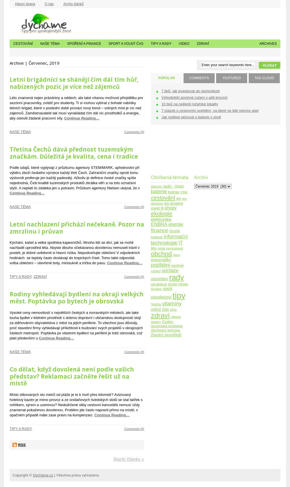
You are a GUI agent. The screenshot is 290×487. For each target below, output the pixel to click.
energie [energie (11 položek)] (176, 224)
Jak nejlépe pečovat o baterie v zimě (191, 117)
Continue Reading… (81, 118)
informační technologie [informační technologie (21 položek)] (169, 240)
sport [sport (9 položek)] (167, 288)
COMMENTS (199, 78)
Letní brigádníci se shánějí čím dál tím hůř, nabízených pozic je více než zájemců (74, 83)
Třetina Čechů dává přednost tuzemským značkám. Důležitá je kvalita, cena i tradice (74, 152)
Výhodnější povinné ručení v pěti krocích (194, 97)
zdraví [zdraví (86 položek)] (160, 315)
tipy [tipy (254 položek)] (178, 295)
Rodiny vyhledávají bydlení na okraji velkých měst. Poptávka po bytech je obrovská (77, 297)
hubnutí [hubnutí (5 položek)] (157, 237)
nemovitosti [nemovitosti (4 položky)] (174, 248)
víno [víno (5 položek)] (173, 310)
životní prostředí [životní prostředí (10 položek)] (166, 334)
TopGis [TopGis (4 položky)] (156, 304)
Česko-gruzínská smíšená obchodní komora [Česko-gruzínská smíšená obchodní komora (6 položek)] (166, 326)
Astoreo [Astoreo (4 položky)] (156, 186)
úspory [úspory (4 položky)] (156, 322)
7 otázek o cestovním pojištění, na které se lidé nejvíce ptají (210, 110)
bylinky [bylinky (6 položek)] (173, 192)
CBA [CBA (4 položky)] (183, 192)
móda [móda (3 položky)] (161, 248)
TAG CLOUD (264, 78)
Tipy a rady (161, 44)
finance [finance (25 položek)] (159, 230)
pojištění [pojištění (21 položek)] (160, 265)
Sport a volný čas (125, 44)
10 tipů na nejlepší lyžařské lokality (189, 104)
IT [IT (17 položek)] (180, 243)
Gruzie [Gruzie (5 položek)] (174, 231)
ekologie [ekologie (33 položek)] (161, 214)
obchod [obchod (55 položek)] (161, 253)
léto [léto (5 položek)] (154, 248)
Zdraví (203, 44)
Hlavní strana (25, 4)
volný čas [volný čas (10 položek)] (160, 309)
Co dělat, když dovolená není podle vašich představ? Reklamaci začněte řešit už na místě (72, 376)
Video (184, 44)
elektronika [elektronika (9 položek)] (161, 219)
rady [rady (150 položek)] (176, 277)
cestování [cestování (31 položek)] (163, 198)
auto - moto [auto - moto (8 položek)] (173, 186)
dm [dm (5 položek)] (178, 199)
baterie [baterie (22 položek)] (159, 191)
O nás (49, 4)
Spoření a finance (84, 44)
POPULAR (166, 78)
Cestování (23, 44)
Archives (268, 44)
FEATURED (232, 78)
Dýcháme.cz (38, 22)
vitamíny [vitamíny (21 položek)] (172, 304)
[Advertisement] (168, 153)
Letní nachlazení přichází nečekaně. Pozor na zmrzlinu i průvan (77, 227)
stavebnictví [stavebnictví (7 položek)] (161, 297)
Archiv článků (73, 4)
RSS (22, 445)
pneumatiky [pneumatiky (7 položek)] (161, 260)
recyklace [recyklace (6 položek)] (159, 284)
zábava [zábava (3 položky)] (175, 316)
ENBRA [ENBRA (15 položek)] (159, 224)
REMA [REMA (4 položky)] (173, 284)
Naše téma (50, 44)
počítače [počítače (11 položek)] (170, 270)
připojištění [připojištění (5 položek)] (159, 279)
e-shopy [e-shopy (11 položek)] (169, 207)
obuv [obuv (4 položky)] (176, 255)
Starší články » (128, 459)
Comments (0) (134, 132)
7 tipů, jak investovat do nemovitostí (190, 91)
